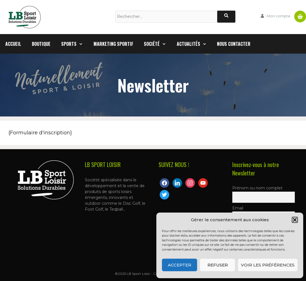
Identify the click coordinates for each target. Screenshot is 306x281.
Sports (74, 44)
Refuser (217, 265)
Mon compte (278, 16)
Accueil (13, 44)
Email (237, 208)
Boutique (41, 44)
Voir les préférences (268, 265)
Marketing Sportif (113, 44)
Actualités (194, 44)
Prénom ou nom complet (257, 187)
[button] (295, 220)
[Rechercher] (226, 17)
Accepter (179, 265)
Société (157, 44)
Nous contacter (233, 44)
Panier (300, 14)
